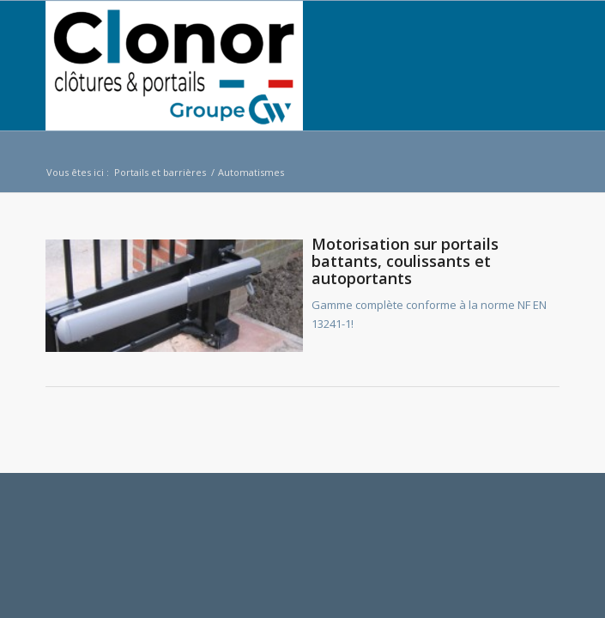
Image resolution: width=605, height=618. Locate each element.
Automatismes (251, 172)
